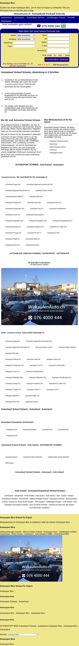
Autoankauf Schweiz (27, 626)
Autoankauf (24, 601)
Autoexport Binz (7, 3)
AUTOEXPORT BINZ (9, 626)
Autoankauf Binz (7, 613)
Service (19, 634)
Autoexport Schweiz (8, 601)
